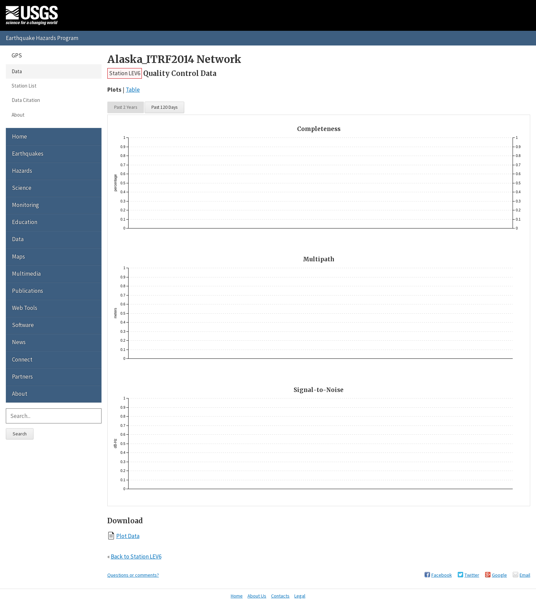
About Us (256, 596)
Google (499, 575)
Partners (22, 376)
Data (17, 71)
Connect (22, 359)
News (19, 342)
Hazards (22, 170)
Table (133, 89)
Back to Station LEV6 (136, 556)
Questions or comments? (133, 575)
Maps (18, 256)
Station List (24, 85)
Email (525, 575)
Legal (299, 596)
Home (19, 136)
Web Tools (24, 308)
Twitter (472, 575)
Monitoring (25, 205)
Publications (27, 290)
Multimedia (26, 273)
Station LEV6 (124, 73)
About (18, 115)
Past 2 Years (125, 107)
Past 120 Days (164, 107)
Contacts (280, 596)
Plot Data (127, 535)
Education (24, 222)
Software (23, 325)
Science (21, 188)
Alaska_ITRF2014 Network (174, 59)
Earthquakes (27, 153)
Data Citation (26, 100)
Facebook (441, 575)
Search (20, 434)
